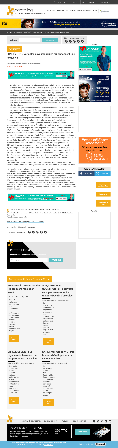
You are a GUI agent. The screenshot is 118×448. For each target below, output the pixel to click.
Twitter (70, 41)
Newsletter (36, 421)
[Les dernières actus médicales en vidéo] (94, 238)
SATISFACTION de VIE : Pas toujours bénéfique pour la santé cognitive (58, 355)
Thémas (91, 2)
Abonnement (70, 11)
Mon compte (105, 2)
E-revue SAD (74, 2)
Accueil (9, 32)
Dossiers (60, 11)
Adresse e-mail (16, 256)
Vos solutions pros (103, 203)
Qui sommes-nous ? (51, 421)
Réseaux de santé (84, 11)
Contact (82, 421)
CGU (74, 421)
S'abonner (56, 260)
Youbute (82, 41)
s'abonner (82, 432)
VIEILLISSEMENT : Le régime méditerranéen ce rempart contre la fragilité (22, 355)
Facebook (66, 41)
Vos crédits (103, 194)
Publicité (65, 421)
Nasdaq (102, 9)
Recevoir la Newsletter (94, 169)
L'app (84, 2)
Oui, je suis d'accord (86, 444)
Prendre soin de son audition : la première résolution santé (24, 289)
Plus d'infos (48, 445)
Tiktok (78, 41)
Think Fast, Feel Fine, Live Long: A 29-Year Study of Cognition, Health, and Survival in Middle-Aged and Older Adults (40, 214)
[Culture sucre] (94, 132)
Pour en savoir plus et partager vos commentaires (25, 222)
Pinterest (74, 41)
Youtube (45, 232)
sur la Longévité (21, 217)
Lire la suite (13, 338)
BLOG (95, 11)
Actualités (50, 11)
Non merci (100, 444)
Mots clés (13, 40)
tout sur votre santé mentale (103, 185)
